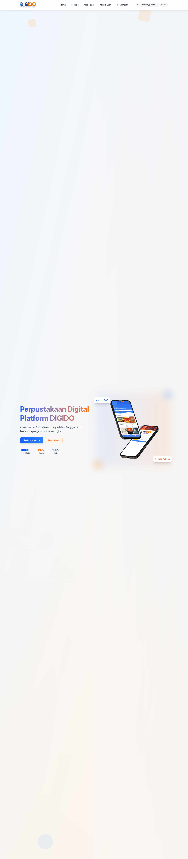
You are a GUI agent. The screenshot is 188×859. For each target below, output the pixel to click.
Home (63, 5)
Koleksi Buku (105, 5)
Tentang (75, 5)
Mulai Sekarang (31, 440)
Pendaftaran (122, 5)
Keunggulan (89, 5)
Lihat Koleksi (54, 440)
